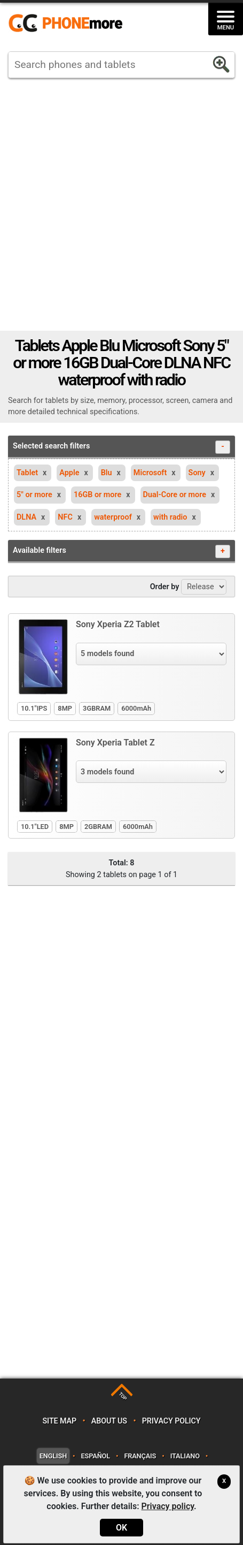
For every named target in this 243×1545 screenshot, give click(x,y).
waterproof (113, 517)
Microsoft (150, 472)
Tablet (27, 472)
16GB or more (97, 494)
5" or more (34, 494)
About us (109, 1421)
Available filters (121, 551)
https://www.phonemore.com (68, 23)
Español (95, 1456)
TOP (122, 1396)
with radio (170, 517)
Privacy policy (171, 1421)
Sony (197, 472)
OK (121, 1528)
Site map (59, 1421)
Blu (106, 472)
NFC (65, 517)
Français (140, 1456)
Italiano (185, 1456)
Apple (69, 472)
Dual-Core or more (174, 494)
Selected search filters (121, 447)
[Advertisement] (117, 204)
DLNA (26, 517)
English (53, 1456)
